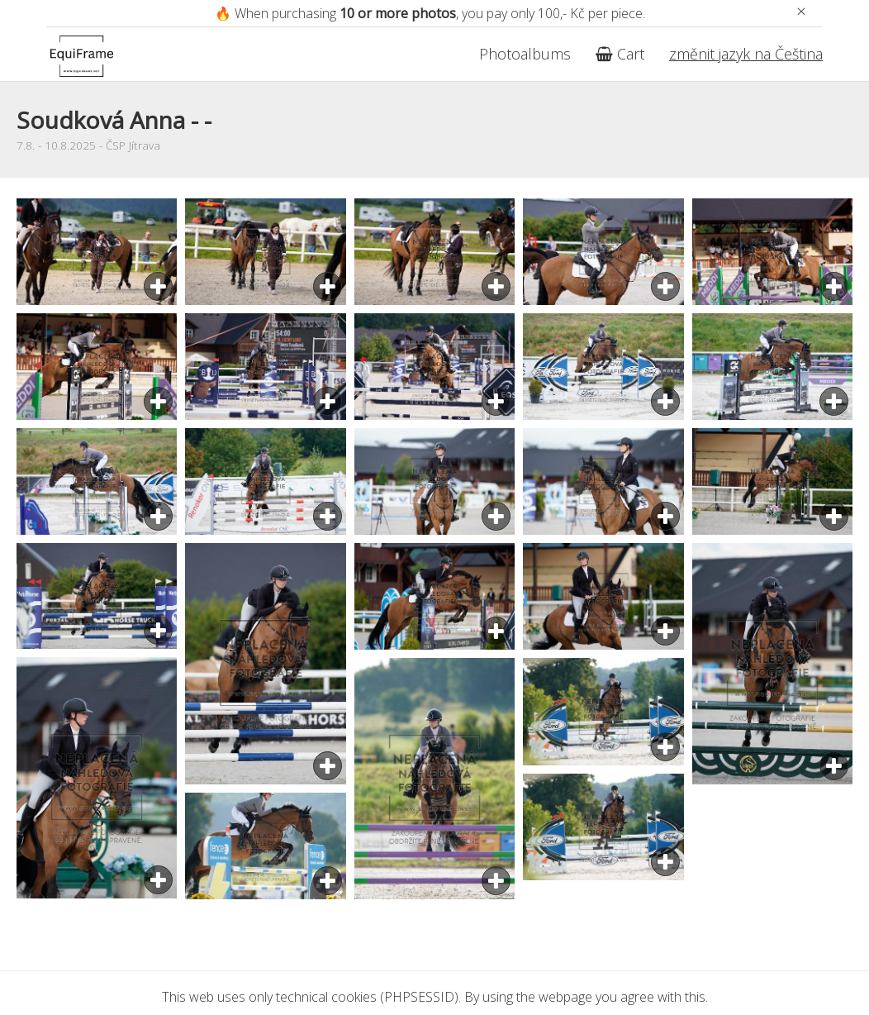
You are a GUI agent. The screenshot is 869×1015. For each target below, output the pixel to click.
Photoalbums (525, 54)
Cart (620, 54)
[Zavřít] (801, 11)
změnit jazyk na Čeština (746, 54)
